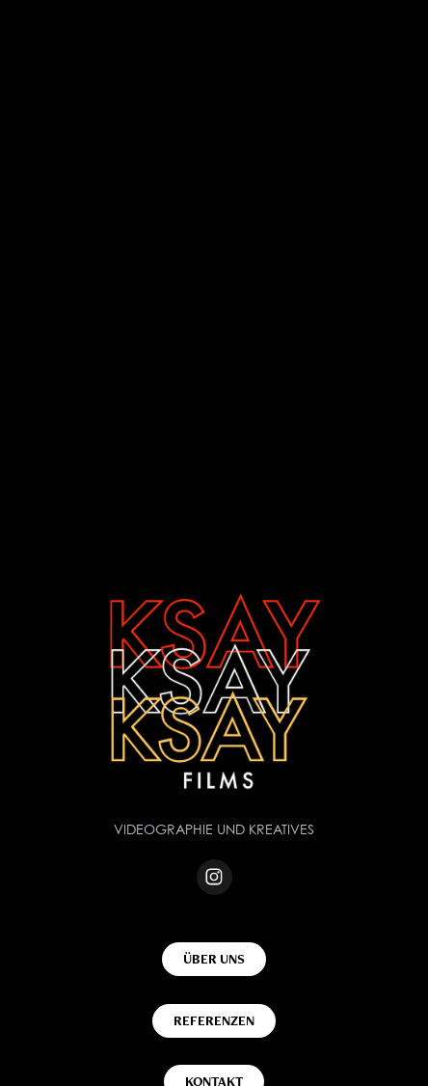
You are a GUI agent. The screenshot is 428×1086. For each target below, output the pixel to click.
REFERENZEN (214, 1020)
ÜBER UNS (214, 958)
